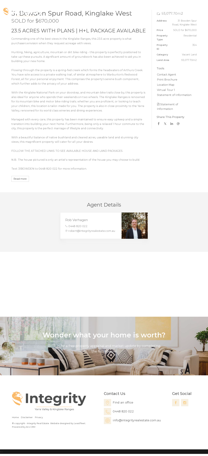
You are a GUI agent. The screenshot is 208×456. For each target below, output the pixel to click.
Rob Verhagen (76, 220)
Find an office (123, 402)
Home (115, 12)
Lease (159, 12)
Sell (144, 12)
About (176, 12)
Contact (195, 12)
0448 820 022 (77, 226)
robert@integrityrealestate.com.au (91, 230)
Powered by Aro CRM (23, 427)
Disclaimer (27, 417)
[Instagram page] (184, 402)
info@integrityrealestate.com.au (137, 420)
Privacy (39, 417)
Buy (131, 12)
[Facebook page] (175, 402)
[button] (176, 79)
